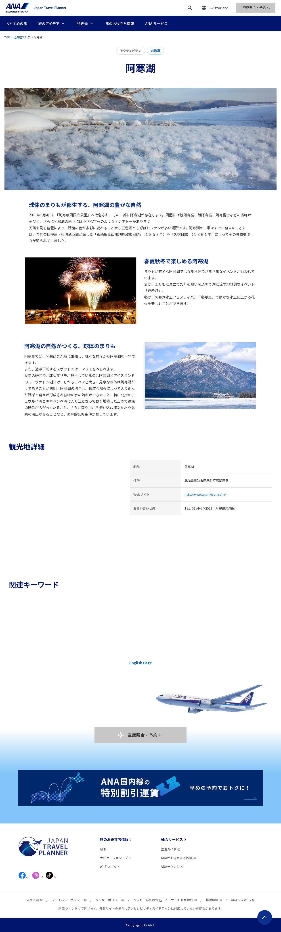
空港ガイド (171, 849)
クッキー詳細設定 (147, 900)
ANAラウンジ (172, 866)
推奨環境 (214, 900)
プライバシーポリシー (69, 900)
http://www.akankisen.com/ (205, 494)
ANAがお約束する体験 (178, 858)
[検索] (190, 8)
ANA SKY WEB (243, 900)
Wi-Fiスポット (110, 866)
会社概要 (34, 900)
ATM (103, 849)
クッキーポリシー (110, 900)
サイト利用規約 (184, 900)
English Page (140, 662)
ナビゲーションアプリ (115, 858)
